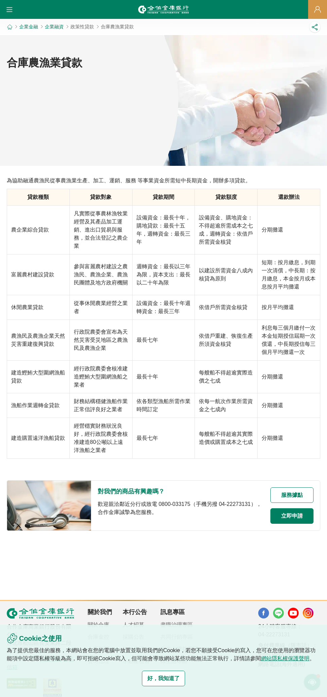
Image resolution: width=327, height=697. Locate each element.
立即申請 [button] (292, 516)
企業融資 (54, 26)
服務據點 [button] (292, 495)
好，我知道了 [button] (163, 678)
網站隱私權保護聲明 (285, 658)
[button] (9, 9)
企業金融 (28, 26)
